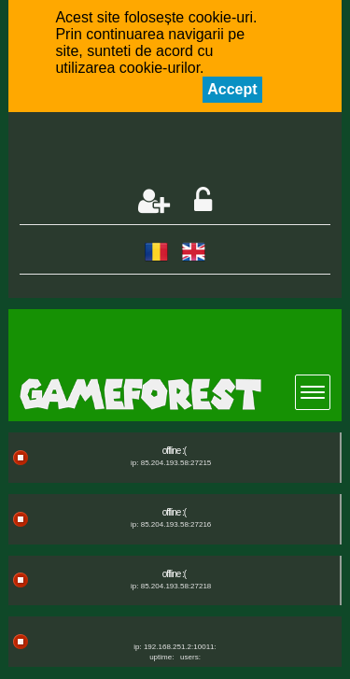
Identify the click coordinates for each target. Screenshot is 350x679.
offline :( (174, 451)
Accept (232, 89)
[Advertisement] (184, 151)
